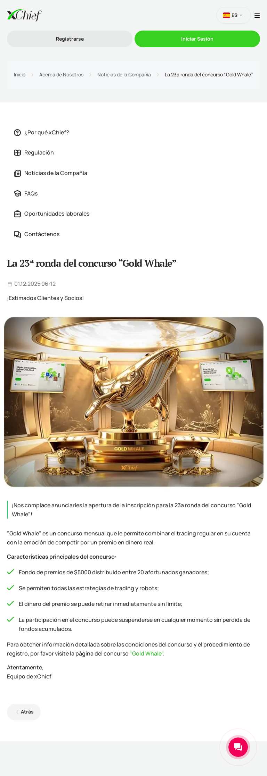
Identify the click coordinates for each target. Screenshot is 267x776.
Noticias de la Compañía (124, 75)
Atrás (27, 711)
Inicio (19, 75)
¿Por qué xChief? (41, 132)
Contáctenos (36, 234)
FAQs (26, 193)
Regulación (34, 152)
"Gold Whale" (146, 653)
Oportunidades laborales (51, 213)
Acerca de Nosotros (61, 75)
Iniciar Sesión (197, 38)
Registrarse (70, 38)
